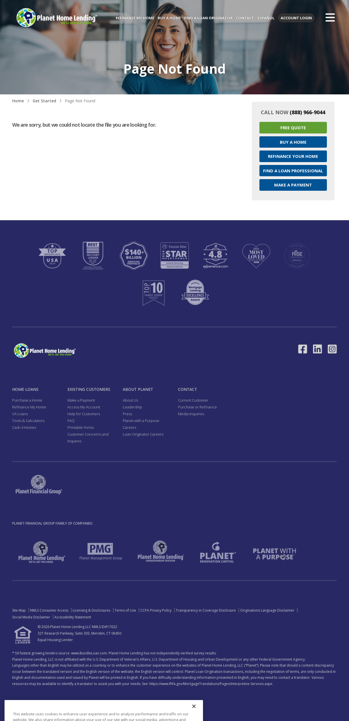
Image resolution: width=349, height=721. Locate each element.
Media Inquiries (191, 413)
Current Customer (193, 400)
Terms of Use (125, 610)
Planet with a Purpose (141, 420)
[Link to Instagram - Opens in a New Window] (332, 349)
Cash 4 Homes (24, 427)
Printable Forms (80, 427)
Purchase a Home (27, 400)
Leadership (132, 407)
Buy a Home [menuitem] (169, 17)
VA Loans (20, 413)
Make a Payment (293, 185)
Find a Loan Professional (293, 170)
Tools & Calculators (28, 420)
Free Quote (293, 127)
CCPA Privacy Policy (156, 610)
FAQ (71, 420)
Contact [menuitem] (245, 17)
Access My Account (83, 407)
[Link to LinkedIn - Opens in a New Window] (317, 349)
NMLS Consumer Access (49, 610)
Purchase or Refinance (197, 407)
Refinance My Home (29, 407)
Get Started (44, 100)
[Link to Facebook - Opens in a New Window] (302, 349)
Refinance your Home (293, 156)
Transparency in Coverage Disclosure (206, 610)
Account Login (296, 17)
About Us (130, 400)
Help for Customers (83, 413)
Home (18, 100)
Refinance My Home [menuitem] (135, 17)
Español (265, 17)
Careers (129, 427)
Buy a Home (293, 142)
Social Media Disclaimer (31, 617)
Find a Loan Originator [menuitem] (208, 17)
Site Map (19, 610)
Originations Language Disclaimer (267, 610)
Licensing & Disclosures (91, 610)
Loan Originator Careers (143, 434)
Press (127, 413)
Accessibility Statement (72, 617)
